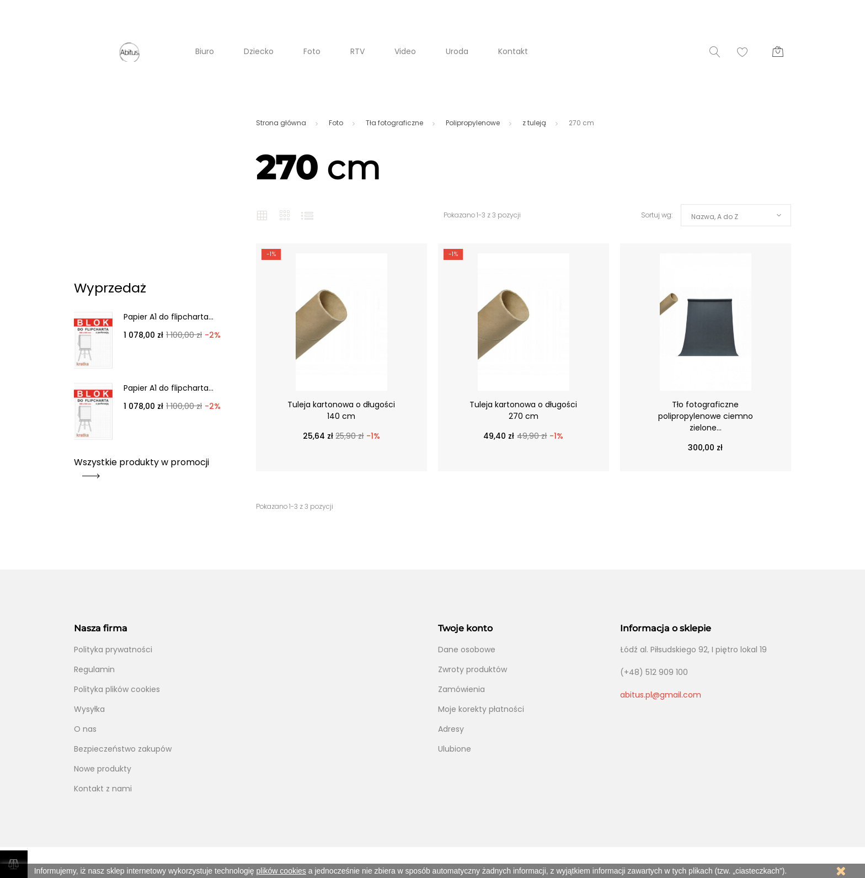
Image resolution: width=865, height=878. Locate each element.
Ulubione (454, 748)
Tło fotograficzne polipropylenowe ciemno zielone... (705, 416)
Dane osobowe (466, 649)
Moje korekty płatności (481, 709)
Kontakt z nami (103, 788)
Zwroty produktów (472, 669)
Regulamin (94, 669)
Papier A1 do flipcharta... (168, 316)
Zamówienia (461, 689)
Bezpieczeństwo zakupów (123, 748)
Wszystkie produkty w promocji (141, 466)
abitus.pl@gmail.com (660, 694)
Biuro (204, 51)
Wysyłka (89, 709)
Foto (312, 51)
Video (405, 51)
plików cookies (281, 870)
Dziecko (259, 51)
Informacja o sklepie (665, 628)
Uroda (457, 51)
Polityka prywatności (113, 649)
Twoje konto (465, 628)
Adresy (451, 729)
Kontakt (513, 51)
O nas (85, 729)
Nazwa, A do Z (714, 216)
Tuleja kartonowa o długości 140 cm (341, 410)
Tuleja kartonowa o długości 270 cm (523, 410)
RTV (357, 51)
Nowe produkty (102, 768)
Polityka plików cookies (117, 689)
